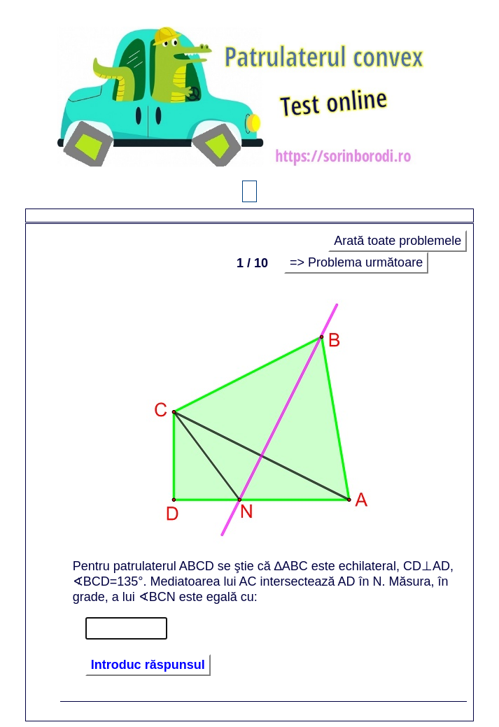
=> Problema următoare (356, 262)
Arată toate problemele (397, 241)
